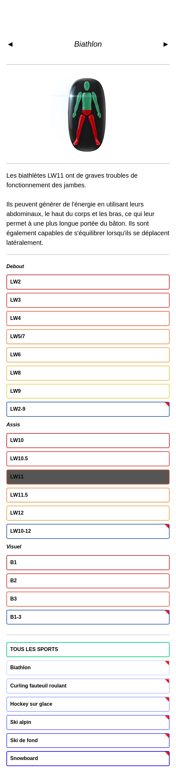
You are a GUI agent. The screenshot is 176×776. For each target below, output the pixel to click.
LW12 (17, 513)
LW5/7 (17, 336)
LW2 (15, 281)
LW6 (15, 354)
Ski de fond (24, 740)
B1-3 (15, 617)
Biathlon (88, 44)
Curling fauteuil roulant (38, 685)
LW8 (15, 373)
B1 (13, 562)
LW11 (17, 476)
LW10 (17, 440)
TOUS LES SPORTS (34, 649)
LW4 (15, 318)
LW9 (15, 391)
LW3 (15, 300)
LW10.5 (19, 458)
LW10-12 (20, 531)
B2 (13, 580)
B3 (13, 598)
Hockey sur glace (31, 704)
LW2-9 (17, 409)
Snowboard (24, 758)
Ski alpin (20, 722)
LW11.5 (19, 495)
